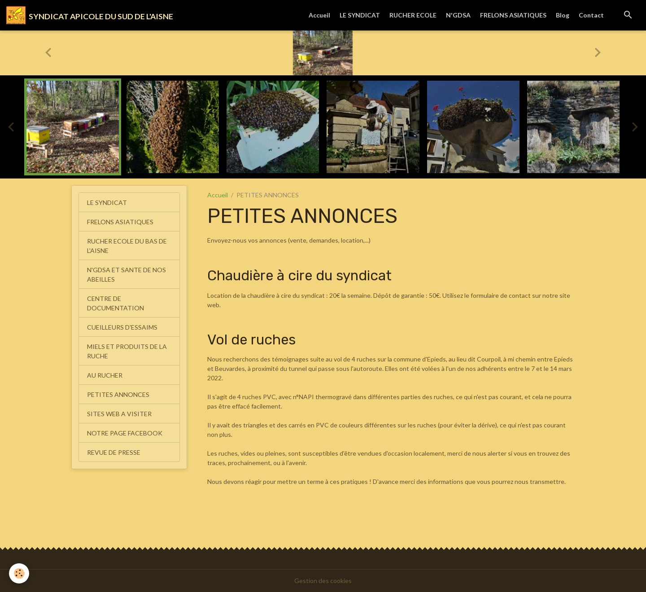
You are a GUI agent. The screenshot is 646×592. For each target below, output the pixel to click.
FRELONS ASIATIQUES (513, 15)
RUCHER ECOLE (412, 15)
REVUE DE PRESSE (113, 452)
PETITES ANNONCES (118, 394)
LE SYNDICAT (360, 15)
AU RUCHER (104, 375)
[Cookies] (19, 573)
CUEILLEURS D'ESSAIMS (122, 327)
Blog (562, 15)
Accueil (319, 15)
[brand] (89, 15)
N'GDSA (458, 15)
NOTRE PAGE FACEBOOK (124, 433)
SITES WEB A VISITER (119, 414)
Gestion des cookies (323, 580)
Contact (591, 15)
